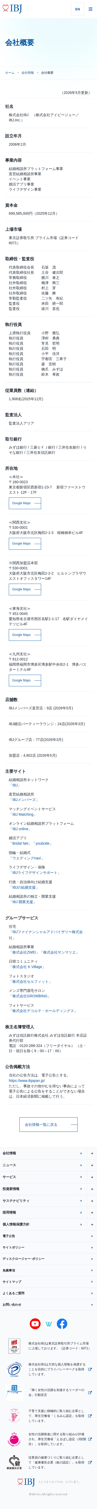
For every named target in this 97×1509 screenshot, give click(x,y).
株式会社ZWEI (24, 952)
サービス (50, 1177)
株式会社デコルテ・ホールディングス (43, 1011)
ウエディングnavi (26, 858)
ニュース (50, 1165)
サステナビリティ (50, 1201)
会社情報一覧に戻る (41, 1125)
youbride (42, 843)
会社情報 (27, 73)
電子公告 (9, 1236)
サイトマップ (12, 1282)
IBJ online (20, 829)
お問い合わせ (12, 1304)
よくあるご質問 (13, 1293)
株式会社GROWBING (29, 996)
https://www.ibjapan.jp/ (27, 1081)
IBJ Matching (22, 814)
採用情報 (50, 1212)
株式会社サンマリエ (59, 952)
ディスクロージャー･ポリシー (23, 1259)
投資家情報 (50, 1189)
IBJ (15, 785)
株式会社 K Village (27, 967)
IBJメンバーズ (24, 800)
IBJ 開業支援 (22, 902)
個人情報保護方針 (50, 1224)
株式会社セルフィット (30, 981)
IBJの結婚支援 (24, 887)
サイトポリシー (13, 1247)
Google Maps (21, 503)
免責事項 (9, 1270)
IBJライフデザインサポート (34, 873)
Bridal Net (20, 843)
